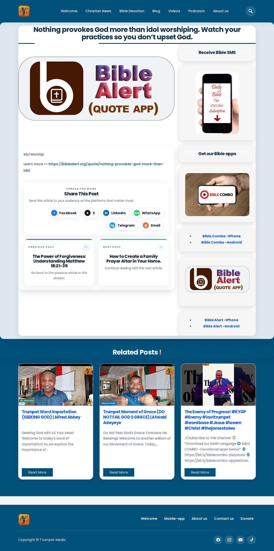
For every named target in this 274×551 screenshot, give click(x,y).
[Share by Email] (152, 225)
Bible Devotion (131, 11)
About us (221, 11)
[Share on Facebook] (64, 213)
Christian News (98, 11)
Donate (247, 518)
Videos (174, 11)
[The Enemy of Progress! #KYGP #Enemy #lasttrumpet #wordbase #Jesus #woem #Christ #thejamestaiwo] (218, 385)
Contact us (224, 518)
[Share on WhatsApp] (147, 213)
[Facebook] (218, 540)
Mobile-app (174, 518)
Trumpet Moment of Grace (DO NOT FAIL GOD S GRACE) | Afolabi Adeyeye (135, 417)
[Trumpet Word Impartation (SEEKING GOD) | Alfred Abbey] (55, 385)
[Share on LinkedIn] (115, 213)
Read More (37, 472)
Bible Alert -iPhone (221, 320)
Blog (156, 11)
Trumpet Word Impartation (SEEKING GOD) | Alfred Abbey (51, 414)
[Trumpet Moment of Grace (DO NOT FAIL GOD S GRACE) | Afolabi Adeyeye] (137, 385)
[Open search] (251, 11)
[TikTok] (251, 540)
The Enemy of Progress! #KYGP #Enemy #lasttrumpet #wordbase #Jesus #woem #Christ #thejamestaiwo (215, 420)
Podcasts (196, 11)
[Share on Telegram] (122, 225)
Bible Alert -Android (221, 326)
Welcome (69, 11)
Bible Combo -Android (221, 242)
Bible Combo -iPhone (222, 236)
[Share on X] (90, 213)
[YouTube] (240, 540)
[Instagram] (229, 540)
